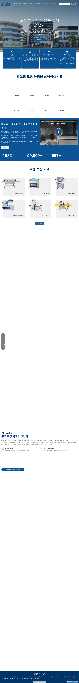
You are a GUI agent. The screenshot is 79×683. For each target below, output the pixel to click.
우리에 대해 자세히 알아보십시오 (13, 310)
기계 (25, 680)
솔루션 (27, 680)
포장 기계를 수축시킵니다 (32, 659)
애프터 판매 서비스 (44, 651)
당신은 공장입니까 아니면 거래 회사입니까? (17, 589)
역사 (15, 651)
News (39, 680)
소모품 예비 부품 (30, 672)
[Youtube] (70, 652)
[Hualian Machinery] (6, 649)
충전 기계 (29, 670)
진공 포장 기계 (30, 655)
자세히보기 (39, 39)
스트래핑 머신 (30, 663)
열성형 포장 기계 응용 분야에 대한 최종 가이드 (24, 563)
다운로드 (42, 653)
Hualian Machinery (33, 680)
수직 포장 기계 (30, 669)
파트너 (15, 655)
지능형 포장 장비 (30, 653)
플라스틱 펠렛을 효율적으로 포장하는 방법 (63, 563)
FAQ (41, 655)
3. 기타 (24, 631)
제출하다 (39, 328)
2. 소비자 (17, 631)
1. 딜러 (10, 631)
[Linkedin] (73, 652)
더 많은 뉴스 (39, 543)
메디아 (15, 659)
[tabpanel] (39, 29)
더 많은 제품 (39, 223)
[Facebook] (68, 652)
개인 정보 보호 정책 (44, 657)
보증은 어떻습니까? (10, 599)
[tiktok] (76, 652)
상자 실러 (29, 661)
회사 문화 (16, 653)
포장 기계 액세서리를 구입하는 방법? (15, 594)
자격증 (15, 657)
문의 (5, 147)
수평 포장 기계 (30, 667)
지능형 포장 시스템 (31, 651)
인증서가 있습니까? (10, 604)
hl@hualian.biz (60, 654)
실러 (28, 657)
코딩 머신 (29, 665)
